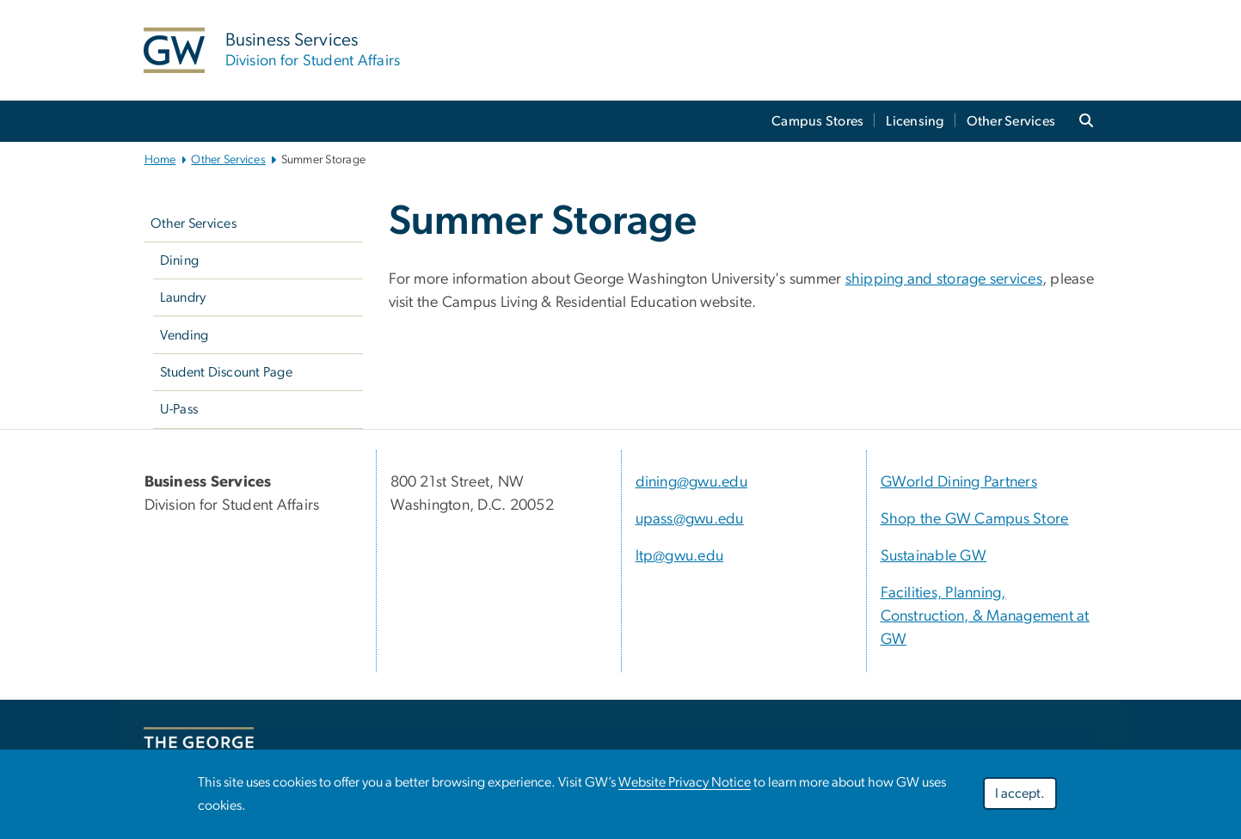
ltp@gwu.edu (680, 556)
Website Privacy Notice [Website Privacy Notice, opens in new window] (684, 782)
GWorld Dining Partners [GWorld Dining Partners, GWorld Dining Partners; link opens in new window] (959, 482)
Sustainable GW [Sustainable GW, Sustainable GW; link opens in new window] (934, 556)
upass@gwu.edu (690, 519)
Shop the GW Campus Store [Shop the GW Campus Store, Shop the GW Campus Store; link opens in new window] (975, 519)
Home (160, 160)
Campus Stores (817, 121)
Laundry (183, 297)
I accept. (1020, 793)
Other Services (1011, 121)
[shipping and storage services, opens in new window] (943, 279)
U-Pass (179, 409)
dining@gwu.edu (692, 482)
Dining (180, 260)
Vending (184, 335)
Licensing (914, 121)
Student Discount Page (226, 372)
